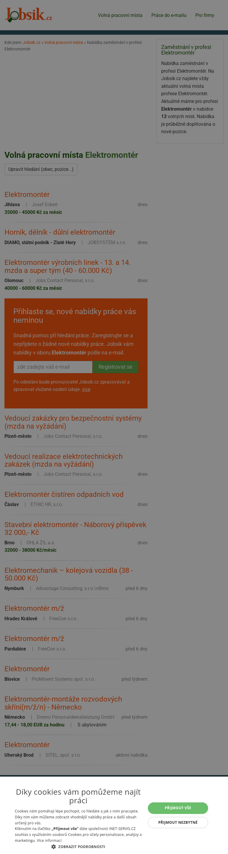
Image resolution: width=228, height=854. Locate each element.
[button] (78, 847)
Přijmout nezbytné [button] (178, 822)
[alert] (114, 427)
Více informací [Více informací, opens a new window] (49, 840)
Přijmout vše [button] (178, 807)
